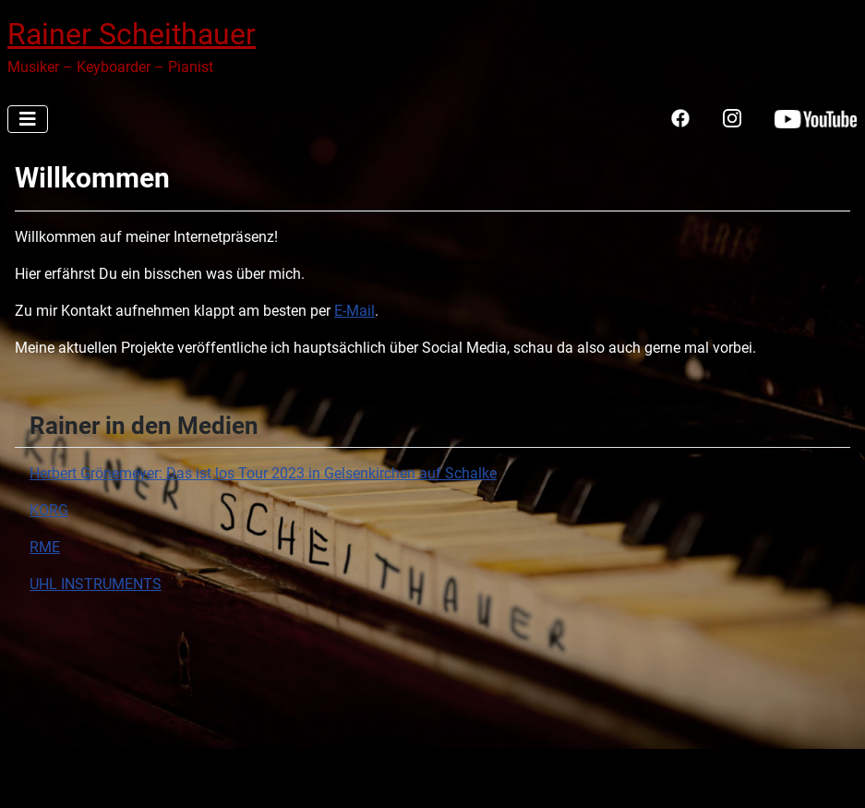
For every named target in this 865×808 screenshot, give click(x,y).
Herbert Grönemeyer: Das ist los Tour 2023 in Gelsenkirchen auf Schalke (263, 473)
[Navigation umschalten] (27, 119)
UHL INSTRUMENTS (96, 584)
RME (45, 547)
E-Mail (354, 311)
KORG (49, 510)
